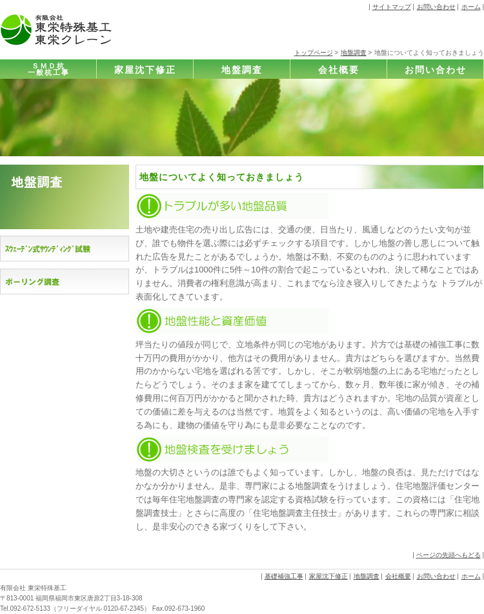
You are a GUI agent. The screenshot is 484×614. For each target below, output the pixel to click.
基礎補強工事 (284, 576)
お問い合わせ (436, 6)
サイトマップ (391, 6)
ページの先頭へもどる (448, 554)
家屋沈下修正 (145, 70)
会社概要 (338, 70)
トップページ (313, 52)
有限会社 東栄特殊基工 (33, 587)
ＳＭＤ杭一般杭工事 (49, 69)
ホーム (471, 6)
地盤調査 (354, 52)
